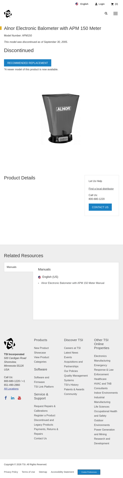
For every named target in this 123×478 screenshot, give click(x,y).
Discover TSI (73, 340)
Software (40, 369)
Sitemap (43, 472)
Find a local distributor (101, 188)
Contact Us (100, 207)
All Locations (11, 388)
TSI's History (71, 384)
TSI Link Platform (44, 386)
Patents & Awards (74, 389)
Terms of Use (28, 472)
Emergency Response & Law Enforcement (104, 370)
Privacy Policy (11, 472)
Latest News (71, 352)
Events (68, 357)
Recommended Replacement (27, 63)
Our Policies (71, 371)
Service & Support (41, 396)
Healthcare (100, 379)
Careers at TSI (72, 348)
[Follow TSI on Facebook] (6, 398)
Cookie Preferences (89, 472)
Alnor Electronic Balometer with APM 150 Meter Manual (72, 283)
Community (70, 394)
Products (40, 340)
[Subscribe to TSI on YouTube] (19, 398)
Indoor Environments (106, 392)
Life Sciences (101, 406)
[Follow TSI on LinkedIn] (12, 398)
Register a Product (44, 415)
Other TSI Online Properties (101, 344)
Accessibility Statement (62, 472)
